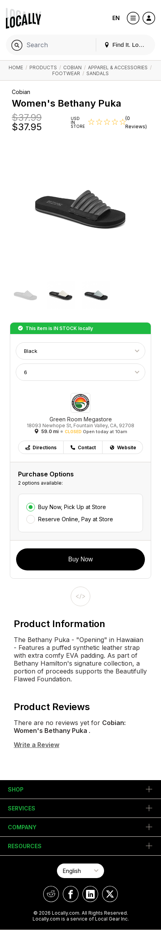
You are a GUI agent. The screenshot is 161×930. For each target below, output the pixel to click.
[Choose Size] (80, 372)
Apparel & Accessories (118, 67)
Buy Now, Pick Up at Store (72, 507)
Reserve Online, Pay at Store (75, 519)
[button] (25, 295)
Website (122, 447)
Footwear (66, 73)
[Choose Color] (80, 351)
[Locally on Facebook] (71, 894)
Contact (83, 447)
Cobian (72, 67)
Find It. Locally (127, 44)
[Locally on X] (110, 894)
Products (43, 67)
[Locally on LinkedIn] (90, 894)
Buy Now (80, 559)
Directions (41, 447)
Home (16, 67)
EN (116, 18)
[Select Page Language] (80, 871)
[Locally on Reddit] (51, 894)
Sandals (97, 73)
